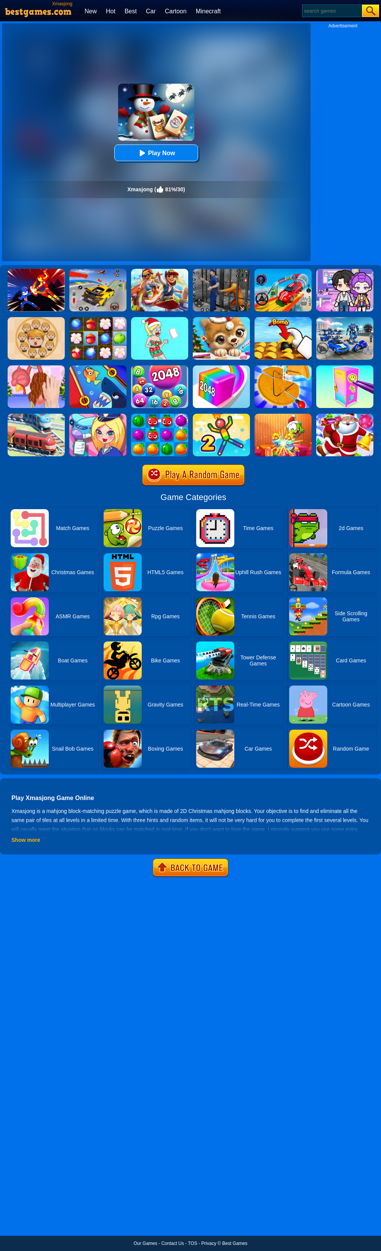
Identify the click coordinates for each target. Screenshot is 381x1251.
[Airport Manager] (97, 416)
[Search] (331, 11)
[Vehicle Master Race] (97, 271)
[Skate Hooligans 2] (159, 271)
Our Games (145, 1243)
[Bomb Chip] (283, 319)
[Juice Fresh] (159, 416)
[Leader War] (36, 319)
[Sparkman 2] (221, 416)
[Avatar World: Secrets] (344, 271)
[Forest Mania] (97, 319)
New (91, 11)
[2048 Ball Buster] (159, 368)
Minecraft (208, 11)
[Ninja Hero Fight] (36, 271)
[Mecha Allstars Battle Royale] (344, 319)
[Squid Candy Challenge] (283, 368)
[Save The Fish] (97, 368)
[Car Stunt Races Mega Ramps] (283, 271)
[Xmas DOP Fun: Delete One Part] (159, 319)
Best (131, 11)
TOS (192, 1243)
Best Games (234, 1243)
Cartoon (176, 11)
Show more (25, 840)
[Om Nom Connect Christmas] (283, 416)
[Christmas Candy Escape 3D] (344, 416)
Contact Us (172, 1243)
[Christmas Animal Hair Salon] (221, 319)
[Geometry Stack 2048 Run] (221, 368)
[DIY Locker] (344, 368)
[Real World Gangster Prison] (221, 271)
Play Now (156, 153)
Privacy (208, 1243)
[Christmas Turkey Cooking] (36, 368)
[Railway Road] (36, 416)
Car (151, 11)
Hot (110, 11)
